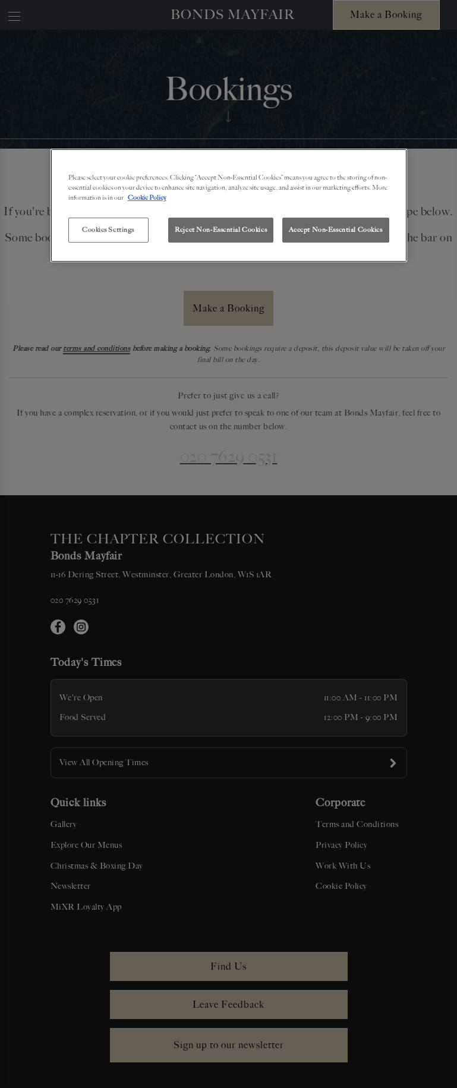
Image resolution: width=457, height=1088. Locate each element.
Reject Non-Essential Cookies (221, 229)
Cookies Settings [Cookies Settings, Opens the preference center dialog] (108, 229)
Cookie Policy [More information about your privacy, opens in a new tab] (147, 197)
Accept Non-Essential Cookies (336, 229)
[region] (229, 205)
